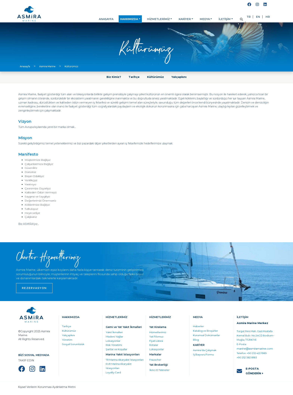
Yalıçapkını (178, 77)
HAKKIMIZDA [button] (129, 19)
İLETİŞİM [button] (225, 19)
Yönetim (67, 339)
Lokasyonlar (113, 340)
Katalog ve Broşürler (205, 330)
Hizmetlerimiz (157, 332)
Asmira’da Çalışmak (204, 350)
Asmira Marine (47, 66)
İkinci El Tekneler (159, 369)
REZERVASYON (34, 288)
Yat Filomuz (156, 336)
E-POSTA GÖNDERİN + (250, 371)
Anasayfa (25, 66)
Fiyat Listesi (156, 340)
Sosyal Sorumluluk (73, 344)
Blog (196, 339)
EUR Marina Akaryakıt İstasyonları (119, 366)
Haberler (198, 326)
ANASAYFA (106, 19)
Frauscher (155, 359)
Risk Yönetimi (114, 344)
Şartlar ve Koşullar (116, 349)
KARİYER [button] (185, 19)
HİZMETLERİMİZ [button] (158, 19)
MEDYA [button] (205, 19)
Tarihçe (134, 77)
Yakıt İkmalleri (114, 332)
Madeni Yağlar (114, 336)
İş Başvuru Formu (203, 354)
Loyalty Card (113, 372)
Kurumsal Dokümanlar (206, 335)
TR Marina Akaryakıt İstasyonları (125, 359)
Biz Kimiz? (114, 77)
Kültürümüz (71, 66)
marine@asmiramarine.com (255, 348)
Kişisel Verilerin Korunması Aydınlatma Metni (46, 387)
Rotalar (153, 344)
